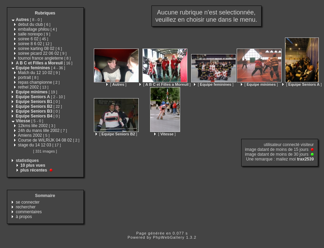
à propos (24, 216)
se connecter (28, 202)
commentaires (29, 211)
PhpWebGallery (169, 237)
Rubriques (45, 13)
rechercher (26, 207)
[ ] (116, 84)
